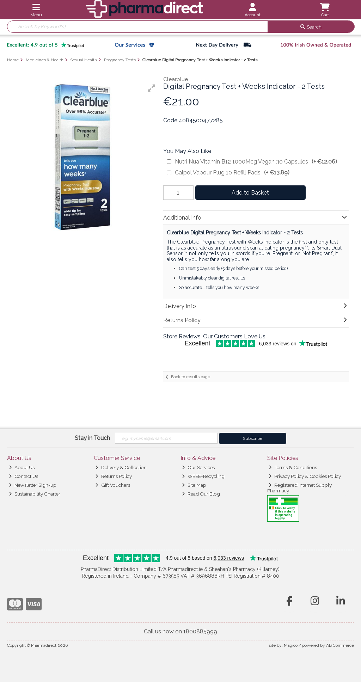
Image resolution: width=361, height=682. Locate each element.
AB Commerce (340, 645)
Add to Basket (250, 192)
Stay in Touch (92, 438)
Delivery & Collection (120, 467)
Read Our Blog (201, 494)
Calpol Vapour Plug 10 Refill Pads (232, 172)
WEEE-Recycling (203, 476)
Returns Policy (113, 476)
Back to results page (190, 376)
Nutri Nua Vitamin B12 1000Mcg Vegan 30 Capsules (256, 161)
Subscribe (252, 438)
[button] (151, 88)
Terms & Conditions (293, 467)
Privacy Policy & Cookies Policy (305, 476)
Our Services (198, 467)
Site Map (194, 485)
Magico (291, 645)
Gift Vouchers (112, 485)
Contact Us (23, 476)
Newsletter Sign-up (32, 485)
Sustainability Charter (34, 494)
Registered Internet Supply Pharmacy (299, 487)
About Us (22, 467)
